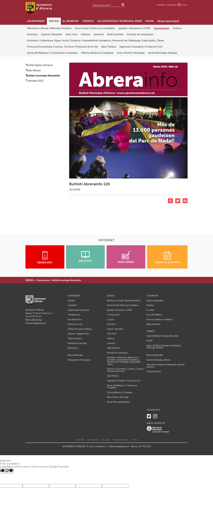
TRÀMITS (150, 331)
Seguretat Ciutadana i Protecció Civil (123, 381)
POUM (149, 341)
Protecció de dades (121, 440)
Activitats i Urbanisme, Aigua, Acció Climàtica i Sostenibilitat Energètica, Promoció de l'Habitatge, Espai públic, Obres (124, 360)
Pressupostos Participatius (79, 360)
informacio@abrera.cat (35, 323)
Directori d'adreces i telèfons (159, 319)
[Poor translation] (9, 470)
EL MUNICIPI (152, 296)
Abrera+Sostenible (154, 355)
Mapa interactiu (153, 324)
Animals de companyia (117, 353)
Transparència (74, 315)
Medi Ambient (113, 348)
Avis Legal (105, 440)
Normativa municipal (77, 343)
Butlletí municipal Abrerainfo (66, 280)
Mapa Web (79, 440)
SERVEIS (29, 280)
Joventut (111, 343)
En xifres (150, 310)
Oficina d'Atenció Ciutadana (119, 392)
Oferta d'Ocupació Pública (80, 329)
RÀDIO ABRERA (126, 257)
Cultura (110, 319)
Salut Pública (113, 376)
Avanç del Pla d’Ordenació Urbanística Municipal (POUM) (163, 346)
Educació (111, 324)
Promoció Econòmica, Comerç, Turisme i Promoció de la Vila (125, 370)
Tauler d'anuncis (75, 338)
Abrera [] (75, 355)
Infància (110, 338)
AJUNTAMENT (74, 296)
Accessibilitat (92, 440)
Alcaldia (71, 300)
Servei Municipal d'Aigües (118, 402)
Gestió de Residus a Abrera (158, 360)
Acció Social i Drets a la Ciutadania (122, 305)
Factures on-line (75, 324)
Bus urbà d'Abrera (154, 315)
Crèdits (135, 440)
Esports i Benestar (115, 329)
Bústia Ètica (73, 348)
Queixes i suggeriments (78, 334)
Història (149, 305)
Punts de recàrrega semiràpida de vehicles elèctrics (165, 365)
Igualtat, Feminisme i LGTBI (119, 310)
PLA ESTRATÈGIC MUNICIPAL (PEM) (162, 336)
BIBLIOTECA (85, 256)
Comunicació (43, 280)
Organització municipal (78, 310)
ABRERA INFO (44, 257)
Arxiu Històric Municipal (117, 397)
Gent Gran (111, 334)
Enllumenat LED (153, 371)
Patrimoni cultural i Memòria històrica (124, 300)
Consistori (72, 305)
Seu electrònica (75, 319)
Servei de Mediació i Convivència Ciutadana (122, 386)
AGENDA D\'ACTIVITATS (167, 257)
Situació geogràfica (155, 300)
